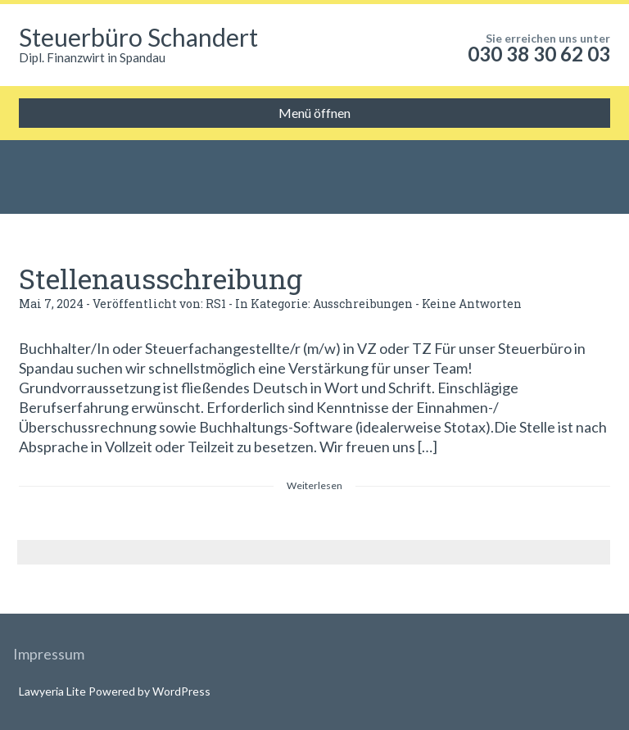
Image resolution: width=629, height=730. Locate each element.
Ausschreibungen (363, 303)
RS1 (216, 303)
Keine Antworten (472, 303)
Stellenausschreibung (160, 278)
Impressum (48, 654)
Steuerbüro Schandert (138, 37)
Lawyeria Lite (53, 691)
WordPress (180, 691)
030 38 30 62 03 (539, 54)
